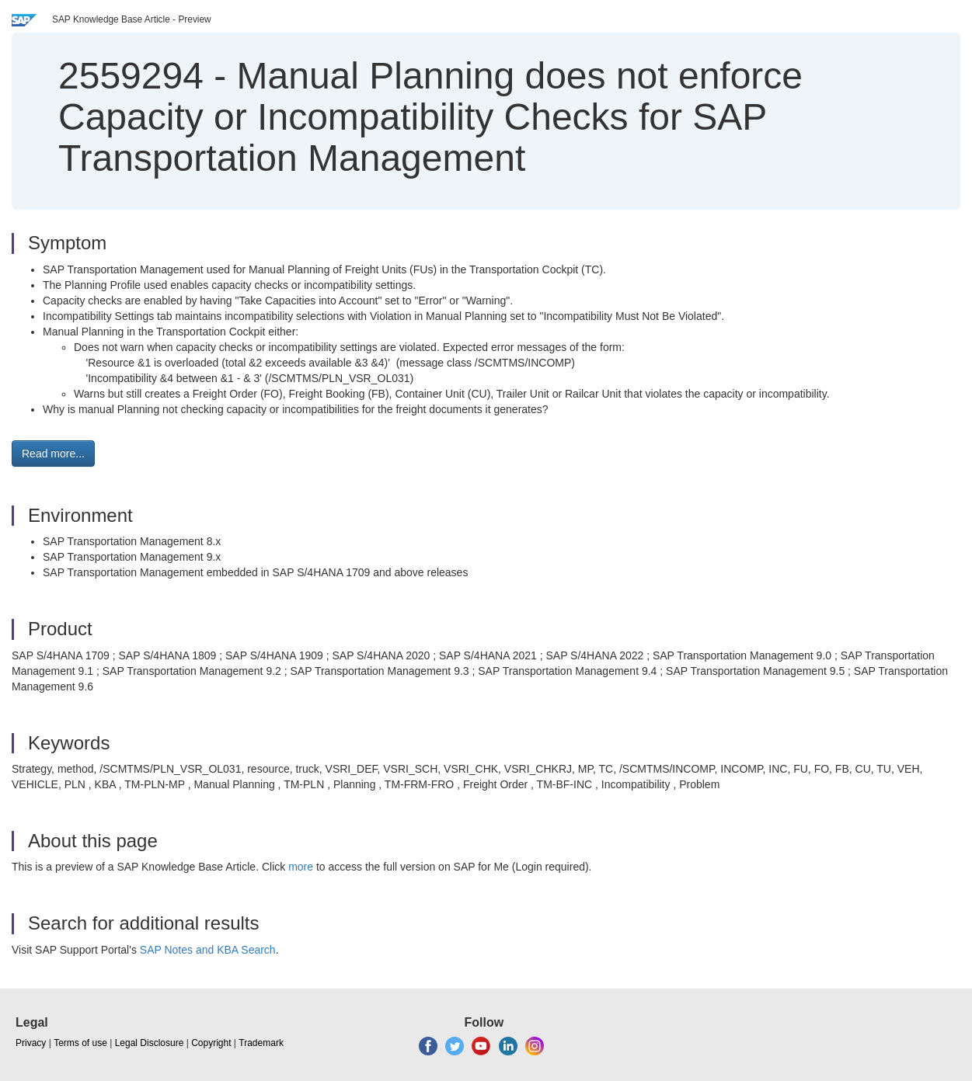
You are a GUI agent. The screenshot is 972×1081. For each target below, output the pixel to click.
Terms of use (80, 1043)
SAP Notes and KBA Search (208, 950)
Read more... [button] (53, 453)
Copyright (211, 1043)
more (300, 866)
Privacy (31, 1043)
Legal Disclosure (149, 1043)
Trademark (261, 1043)
